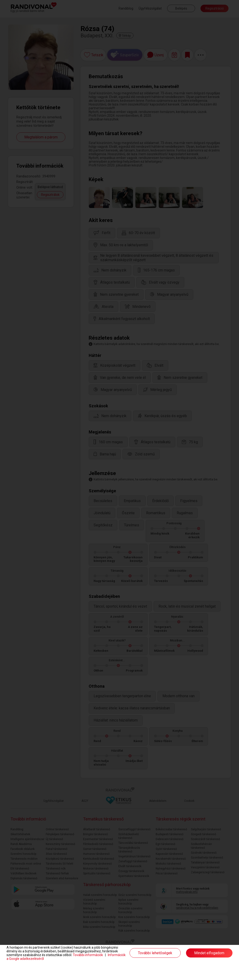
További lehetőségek (155, 953)
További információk (88, 955)
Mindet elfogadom (209, 953)
